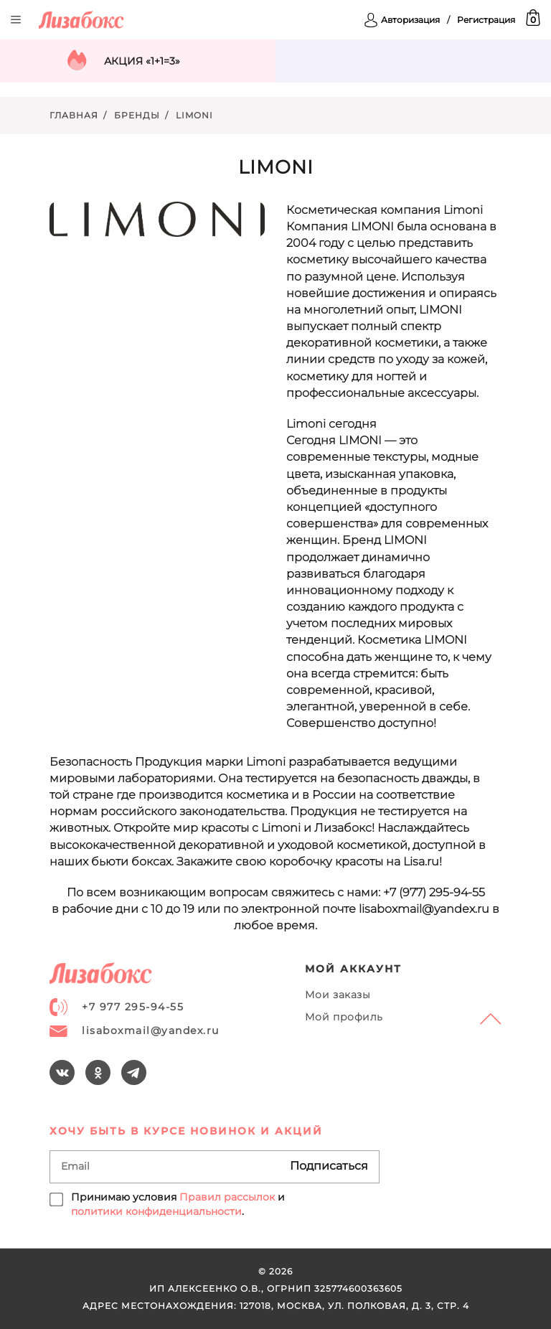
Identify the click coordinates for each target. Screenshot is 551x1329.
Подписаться (329, 1166)
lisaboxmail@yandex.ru (135, 1030)
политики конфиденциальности (156, 1211)
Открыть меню (16, 20)
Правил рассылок (227, 1197)
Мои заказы (338, 994)
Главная (74, 115)
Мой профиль (344, 1016)
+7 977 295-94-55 (117, 1007)
